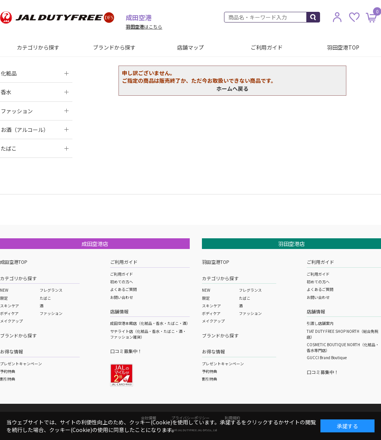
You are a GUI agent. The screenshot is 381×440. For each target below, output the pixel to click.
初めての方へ (121, 281)
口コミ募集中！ (126, 351)
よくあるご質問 (123, 289)
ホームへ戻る (232, 88)
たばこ (45, 298)
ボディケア (9, 313)
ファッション (51, 313)
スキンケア (9, 305)
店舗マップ (190, 47)
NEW (4, 290)
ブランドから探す (114, 47)
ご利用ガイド (267, 47)
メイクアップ (11, 321)
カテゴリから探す (38, 47)
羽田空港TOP (343, 47)
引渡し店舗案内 (320, 323)
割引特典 (7, 379)
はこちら (144, 26)
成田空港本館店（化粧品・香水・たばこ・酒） (150, 323)
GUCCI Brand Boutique (327, 357)
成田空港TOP (13, 262)
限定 (4, 298)
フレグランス (51, 290)
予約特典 (7, 371)
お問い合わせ (121, 297)
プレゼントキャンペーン (21, 363)
